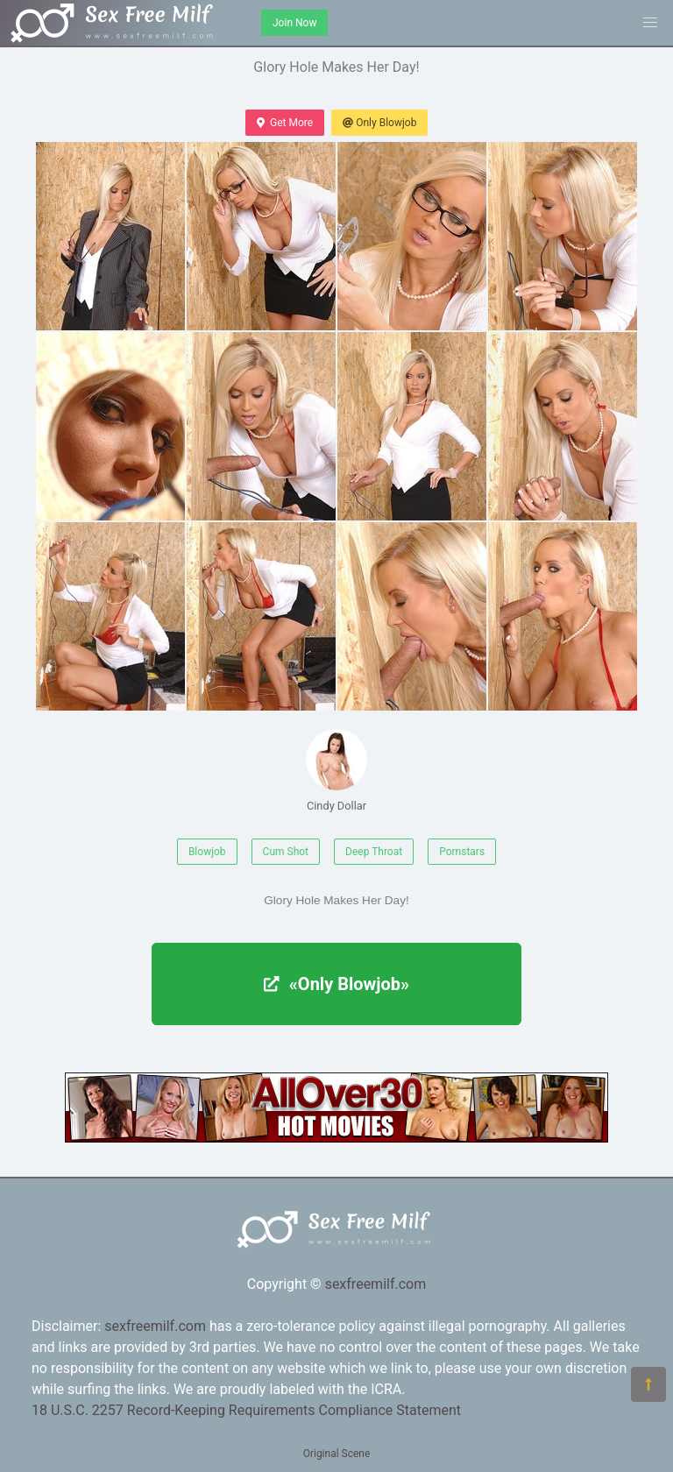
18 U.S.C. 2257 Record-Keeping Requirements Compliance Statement (246, 1410)
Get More (285, 123)
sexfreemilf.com (376, 1284)
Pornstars (462, 852)
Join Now (294, 23)
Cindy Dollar (336, 770)
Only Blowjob (379, 123)
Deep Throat (373, 852)
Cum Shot (285, 852)
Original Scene (337, 1453)
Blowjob (207, 852)
